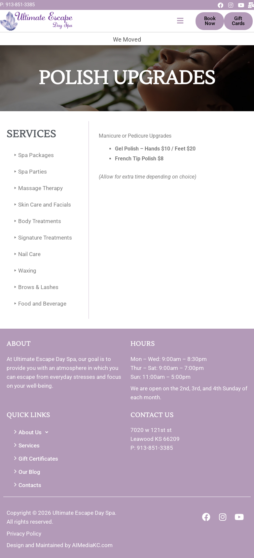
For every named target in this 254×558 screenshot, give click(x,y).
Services (26, 445)
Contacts (26, 485)
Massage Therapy (37, 188)
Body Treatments (36, 221)
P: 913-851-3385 (17, 5)
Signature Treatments (42, 237)
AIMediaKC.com (92, 545)
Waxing (24, 270)
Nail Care (26, 254)
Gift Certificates (35, 458)
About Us (32, 432)
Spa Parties (29, 171)
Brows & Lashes (35, 287)
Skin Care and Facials (41, 204)
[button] (130, 21)
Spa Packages (33, 155)
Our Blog (26, 472)
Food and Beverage (39, 303)
